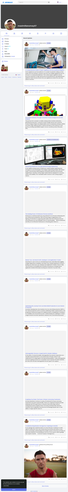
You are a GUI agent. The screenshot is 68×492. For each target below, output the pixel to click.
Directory (19, 77)
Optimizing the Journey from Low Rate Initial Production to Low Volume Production (44, 306)
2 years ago (31, 44)
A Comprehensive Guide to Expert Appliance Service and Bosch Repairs (44, 70)
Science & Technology (52, 139)
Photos (6, 61)
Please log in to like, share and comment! (34, 85)
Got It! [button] (13, 489)
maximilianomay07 (27, 26)
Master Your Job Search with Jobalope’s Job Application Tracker (43, 260)
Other (48, 43)
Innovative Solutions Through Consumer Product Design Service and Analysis (44, 118)
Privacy (9, 77)
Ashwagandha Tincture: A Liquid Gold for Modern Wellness (41, 353)
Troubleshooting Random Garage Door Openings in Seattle (41, 426)
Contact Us (14, 77)
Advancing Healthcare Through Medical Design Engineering (41, 166)
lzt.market (34, 491)
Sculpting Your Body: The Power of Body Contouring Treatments (42, 399)
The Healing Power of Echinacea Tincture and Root (39, 214)
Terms (6, 77)
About (2, 77)
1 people (13, 56)
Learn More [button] (6, 485)
